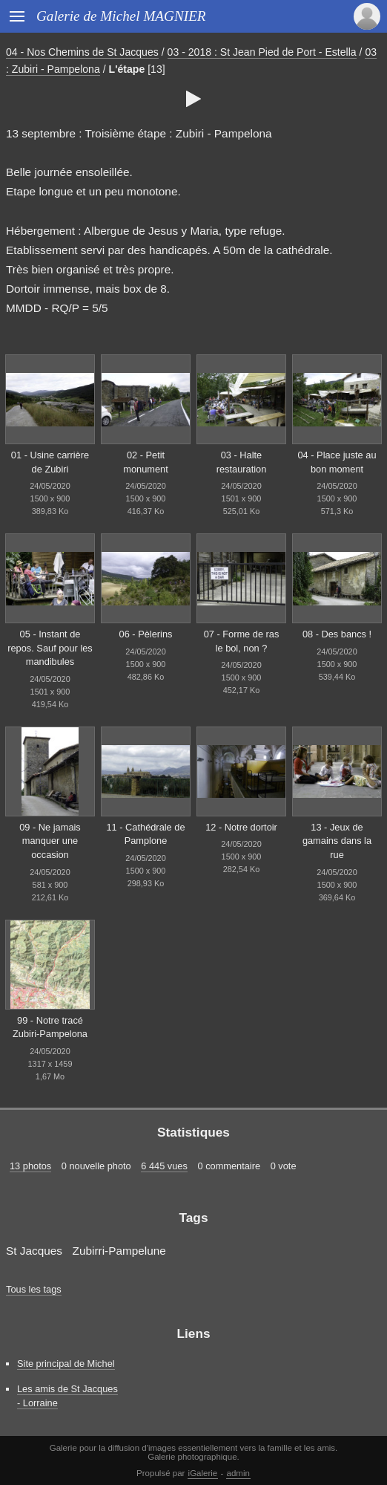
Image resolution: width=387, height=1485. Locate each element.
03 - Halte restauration (241, 462)
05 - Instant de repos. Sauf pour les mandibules (50, 647)
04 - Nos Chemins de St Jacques (82, 52)
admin (238, 1473)
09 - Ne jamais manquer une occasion (50, 841)
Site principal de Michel (66, 1363)
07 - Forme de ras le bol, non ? (242, 641)
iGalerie (203, 1473)
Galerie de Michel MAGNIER (121, 16)
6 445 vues (164, 1166)
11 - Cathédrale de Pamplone (146, 834)
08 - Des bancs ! (336, 634)
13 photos (30, 1166)
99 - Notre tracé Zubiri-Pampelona (50, 1027)
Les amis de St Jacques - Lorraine (67, 1395)
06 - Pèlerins (146, 634)
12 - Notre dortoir (241, 827)
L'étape (127, 69)
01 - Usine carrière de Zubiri (50, 462)
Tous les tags (34, 1289)
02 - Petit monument (145, 462)
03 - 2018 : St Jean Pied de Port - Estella (262, 52)
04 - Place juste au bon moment (337, 462)
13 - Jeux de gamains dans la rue (336, 841)
